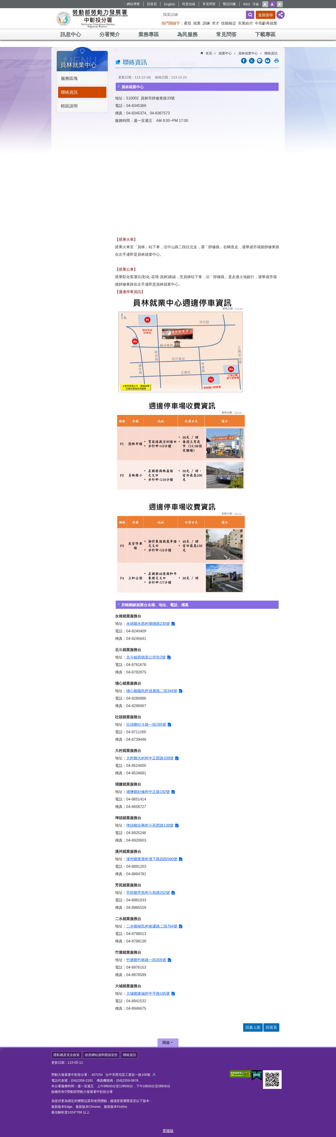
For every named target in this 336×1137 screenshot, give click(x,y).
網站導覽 (133, 4)
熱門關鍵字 (170, 23)
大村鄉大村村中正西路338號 (150, 758)
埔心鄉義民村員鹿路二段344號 (151, 691)
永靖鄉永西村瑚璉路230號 (148, 624)
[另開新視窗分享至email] (267, 61)
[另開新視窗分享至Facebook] (244, 61)
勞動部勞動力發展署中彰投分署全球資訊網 (92, 18)
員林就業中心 (78, 65)
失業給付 (245, 23)
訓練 (206, 23)
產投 (187, 23)
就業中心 (225, 53)
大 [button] (280, 4)
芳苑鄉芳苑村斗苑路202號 (148, 893)
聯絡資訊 (69, 92)
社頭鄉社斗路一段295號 (146, 724)
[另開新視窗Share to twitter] (252, 61)
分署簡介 (109, 34)
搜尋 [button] (250, 15)
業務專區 (148, 34)
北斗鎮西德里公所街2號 (146, 657)
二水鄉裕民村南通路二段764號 (151, 926)
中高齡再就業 (266, 23)
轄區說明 (69, 106)
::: (124, 4)
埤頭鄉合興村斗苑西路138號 (150, 825)
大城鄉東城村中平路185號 (148, 993)
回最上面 (252, 1027)
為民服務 (187, 34)
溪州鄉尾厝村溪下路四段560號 (151, 859)
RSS (246, 4)
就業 (197, 23)
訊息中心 (70, 34)
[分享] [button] (280, 15)
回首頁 (152, 4)
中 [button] (273, 4)
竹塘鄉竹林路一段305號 (146, 960)
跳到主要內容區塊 (2, 2)
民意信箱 (188, 4)
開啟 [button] (166, 1043)
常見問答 (209, 4)
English (169, 4)
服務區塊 (69, 78)
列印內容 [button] (276, 61)
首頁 (209, 53)
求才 (215, 23)
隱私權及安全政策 (66, 1055)
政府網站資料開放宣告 (101, 1055)
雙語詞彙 (229, 4)
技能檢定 (228, 23)
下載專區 (265, 34)
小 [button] (265, 4)
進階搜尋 (265, 15)
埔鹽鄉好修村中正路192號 (148, 792)
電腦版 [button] (168, 1131)
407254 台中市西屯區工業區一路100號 (123, 1075)
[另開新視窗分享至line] (259, 61)
